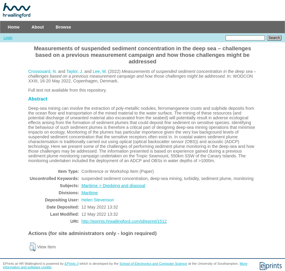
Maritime (89, 192)
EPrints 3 (72, 263)
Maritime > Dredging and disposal (113, 185)
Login (8, 38)
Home (14, 27)
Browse (63, 27)
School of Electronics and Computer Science (153, 263)
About (37, 27)
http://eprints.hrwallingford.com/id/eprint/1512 (124, 221)
